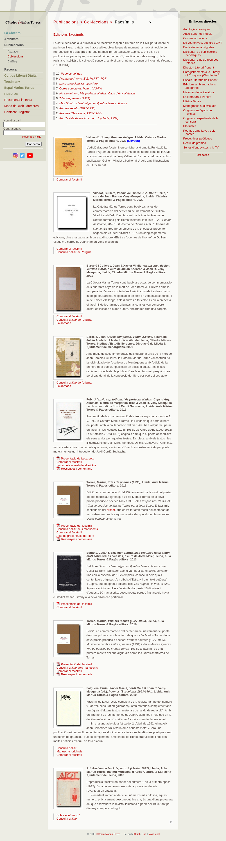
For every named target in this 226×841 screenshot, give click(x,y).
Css (144, 834)
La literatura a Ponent (197, 96)
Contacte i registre (17, 112)
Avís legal (154, 834)
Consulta (66, 748)
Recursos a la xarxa (18, 100)
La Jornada (63, 323)
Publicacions (14, 45)
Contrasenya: (12, 128)
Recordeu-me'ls (31, 136)
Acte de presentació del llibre (75, 535)
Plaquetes (189, 126)
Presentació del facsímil (76, 525)
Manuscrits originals (69, 751)
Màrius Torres (192, 101)
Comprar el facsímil (69, 179)
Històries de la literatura (198, 92)
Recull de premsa (194, 143)
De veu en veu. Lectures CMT (202, 42)
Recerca (10, 69)
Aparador (13, 51)
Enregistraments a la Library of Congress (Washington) (201, 73)
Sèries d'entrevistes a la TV (201, 147)
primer (111, 510)
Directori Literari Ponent (198, 67)
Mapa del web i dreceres (21, 106)
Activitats (11, 39)
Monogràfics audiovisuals (199, 105)
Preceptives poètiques (197, 138)
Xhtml (136, 834)
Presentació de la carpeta (77, 458)
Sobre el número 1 (68, 815)
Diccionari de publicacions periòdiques (200, 53)
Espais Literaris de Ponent (200, 80)
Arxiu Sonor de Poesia (197, 33)
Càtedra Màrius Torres (108, 834)
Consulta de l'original (74, 252)
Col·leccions (16, 56)
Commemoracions (195, 38)
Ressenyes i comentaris (76, 468)
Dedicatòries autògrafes (198, 47)
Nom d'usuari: (12, 120)
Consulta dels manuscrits (77, 529)
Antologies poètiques (196, 29)
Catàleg (12, 61)
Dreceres (203, 155)
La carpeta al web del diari (76, 465)
